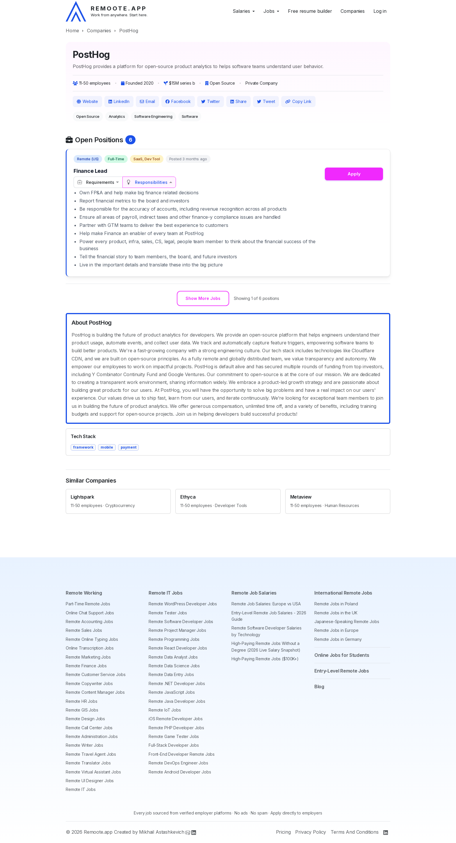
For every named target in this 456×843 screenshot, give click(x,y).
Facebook (178, 101)
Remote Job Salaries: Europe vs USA (266, 603)
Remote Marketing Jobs (88, 657)
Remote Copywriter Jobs (89, 683)
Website (87, 101)
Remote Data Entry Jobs (171, 674)
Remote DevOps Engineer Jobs (178, 762)
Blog (319, 686)
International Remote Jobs (343, 593)
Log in (379, 11)
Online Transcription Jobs (90, 647)
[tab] (98, 182)
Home (72, 30)
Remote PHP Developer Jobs (176, 727)
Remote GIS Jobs (82, 709)
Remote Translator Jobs (88, 762)
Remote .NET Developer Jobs (177, 683)
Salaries (241, 11)
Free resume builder (310, 11)
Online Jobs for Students (341, 655)
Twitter (210, 101)
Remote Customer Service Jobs (96, 674)
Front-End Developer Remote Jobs (182, 754)
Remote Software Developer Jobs (181, 621)
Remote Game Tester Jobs (174, 736)
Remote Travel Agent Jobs (91, 754)
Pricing (283, 832)
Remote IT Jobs (81, 789)
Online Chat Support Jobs (90, 612)
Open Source (87, 116)
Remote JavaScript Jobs (172, 692)
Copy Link (298, 101)
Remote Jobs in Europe (336, 630)
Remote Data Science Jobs (174, 665)
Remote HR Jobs (81, 701)
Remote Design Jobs (85, 718)
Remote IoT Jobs (165, 709)
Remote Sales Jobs (84, 630)
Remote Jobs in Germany (337, 639)
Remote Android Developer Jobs (180, 771)
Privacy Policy (310, 832)
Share (238, 101)
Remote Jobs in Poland (336, 603)
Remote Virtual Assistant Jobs (93, 771)
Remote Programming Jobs (174, 639)
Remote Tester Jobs (168, 612)
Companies (353, 11)
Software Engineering (153, 116)
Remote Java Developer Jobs (177, 701)
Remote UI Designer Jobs (90, 780)
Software (190, 116)
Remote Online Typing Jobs (92, 639)
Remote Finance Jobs (86, 665)
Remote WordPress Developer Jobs (183, 603)
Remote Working (84, 593)
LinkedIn (118, 101)
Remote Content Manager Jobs (95, 692)
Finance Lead (90, 171)
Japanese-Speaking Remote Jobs (346, 621)
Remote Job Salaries (254, 593)
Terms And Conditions (355, 832)
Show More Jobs (203, 299)
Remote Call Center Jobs (89, 727)
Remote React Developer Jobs (178, 647)
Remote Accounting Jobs (89, 621)
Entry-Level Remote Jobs (341, 671)
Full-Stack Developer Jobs (174, 745)
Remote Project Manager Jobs (177, 630)
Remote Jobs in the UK (335, 612)
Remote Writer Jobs (84, 745)
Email (147, 101)
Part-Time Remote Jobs (88, 603)
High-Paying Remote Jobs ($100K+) (265, 658)
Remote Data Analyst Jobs (173, 657)
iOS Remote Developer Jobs (176, 718)
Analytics (117, 116)
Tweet (266, 101)
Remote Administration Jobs (92, 736)
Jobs (269, 11)
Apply (354, 174)
